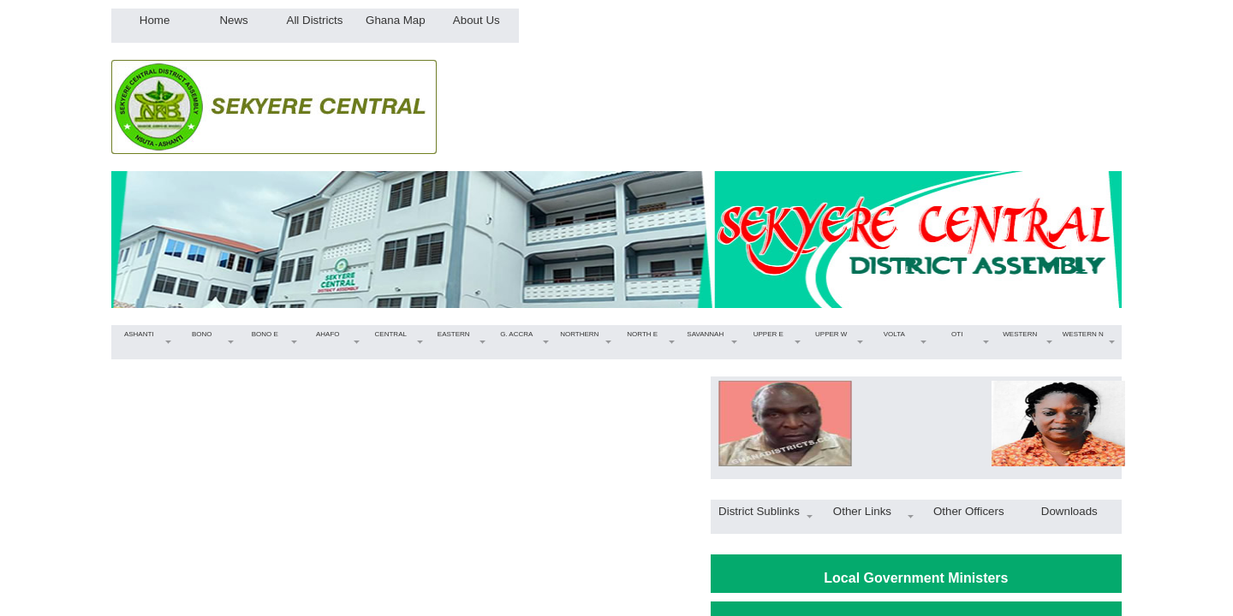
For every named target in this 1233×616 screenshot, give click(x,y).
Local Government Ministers (916, 578)
